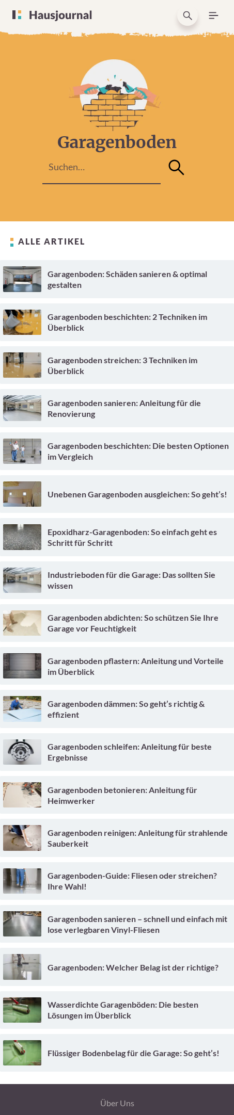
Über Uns (117, 1103)
